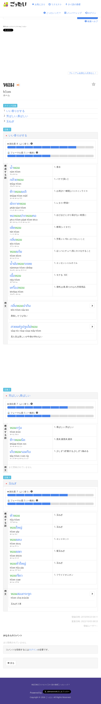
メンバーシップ (73, 12)
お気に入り (38, 4)
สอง (19, 594)
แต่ (18, 326)
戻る (10, 663)
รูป (22, 326)
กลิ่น (14, 306)
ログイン (90, 12)
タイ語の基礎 (72, 4)
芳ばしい (14, 395)
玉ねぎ (10, 121)
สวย (13, 326)
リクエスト (55, 4)
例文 (37, 684)
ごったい (49, 697)
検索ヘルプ (91, 21)
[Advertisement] (50, 52)
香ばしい (25, 395)
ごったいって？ (52, 12)
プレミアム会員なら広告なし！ (83, 73)
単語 (33, 684)
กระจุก (26, 594)
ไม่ (29, 326)
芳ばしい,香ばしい (17, 116)
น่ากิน (27, 306)
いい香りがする (15, 111)
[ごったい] (15, 4)
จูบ (26, 326)
